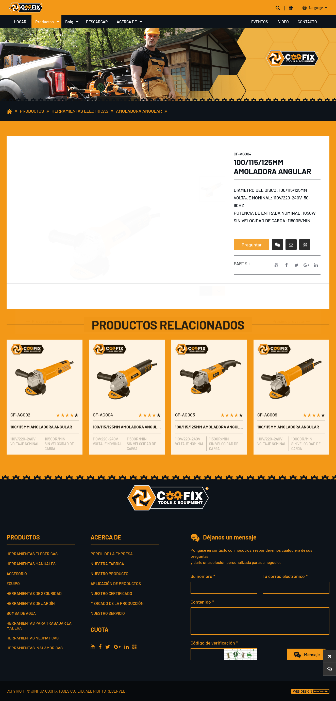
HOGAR (20, 21)
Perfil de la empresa (112, 553)
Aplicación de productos (116, 583)
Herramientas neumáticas (33, 637)
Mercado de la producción (117, 603)
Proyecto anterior (44, 312)
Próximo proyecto (291, 312)
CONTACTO (307, 21)
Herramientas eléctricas (80, 111)
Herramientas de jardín (31, 603)
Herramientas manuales (31, 563)
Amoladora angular (139, 111)
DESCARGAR (97, 21)
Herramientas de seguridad (34, 593)
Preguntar (252, 257)
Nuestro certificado (111, 593)
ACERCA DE (127, 21)
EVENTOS (259, 21)
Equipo (13, 583)
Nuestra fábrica (107, 563)
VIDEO (283, 21)
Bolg (69, 21)
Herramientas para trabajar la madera (39, 625)
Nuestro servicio (108, 613)
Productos (44, 21)
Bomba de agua (21, 613)
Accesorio (17, 573)
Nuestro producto (109, 573)
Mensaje (312, 654)
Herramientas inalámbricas (35, 647)
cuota (99, 629)
